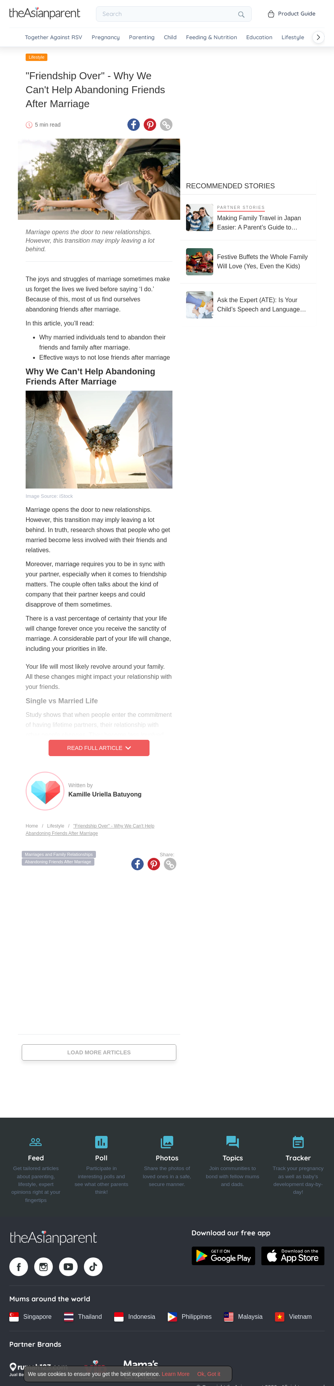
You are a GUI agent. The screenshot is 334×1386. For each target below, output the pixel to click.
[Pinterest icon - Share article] (150, 124)
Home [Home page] (32, 826)
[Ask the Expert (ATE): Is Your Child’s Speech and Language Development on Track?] (248, 304)
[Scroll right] (318, 37)
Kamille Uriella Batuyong (105, 794)
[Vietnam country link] (293, 1317)
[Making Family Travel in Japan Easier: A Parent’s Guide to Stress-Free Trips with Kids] (248, 217)
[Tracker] (298, 1167)
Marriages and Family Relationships (59, 854)
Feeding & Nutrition (211, 37)
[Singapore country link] (30, 1317)
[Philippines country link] (190, 1317)
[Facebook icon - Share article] (133, 124)
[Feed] (36, 1167)
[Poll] (101, 1167)
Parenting (142, 37)
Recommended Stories (230, 186)
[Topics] (232, 1167)
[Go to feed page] (44, 17)
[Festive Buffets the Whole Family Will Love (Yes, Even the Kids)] (248, 261)
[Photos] (167, 1167)
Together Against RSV (53, 37)
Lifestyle (293, 37)
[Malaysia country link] (243, 1317)
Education (259, 37)
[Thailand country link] (83, 1317)
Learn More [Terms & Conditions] (176, 1374)
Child (170, 37)
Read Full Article (99, 748)
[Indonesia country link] (134, 1317)
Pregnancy (106, 37)
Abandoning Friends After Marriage (58, 861)
